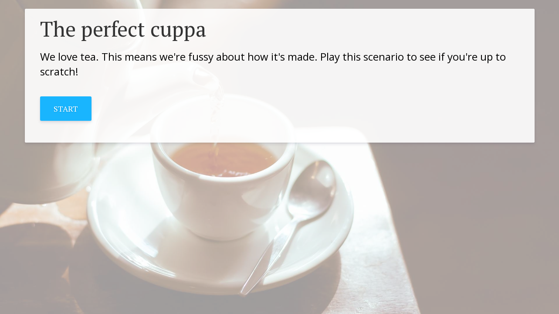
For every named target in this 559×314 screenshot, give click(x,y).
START (66, 108)
